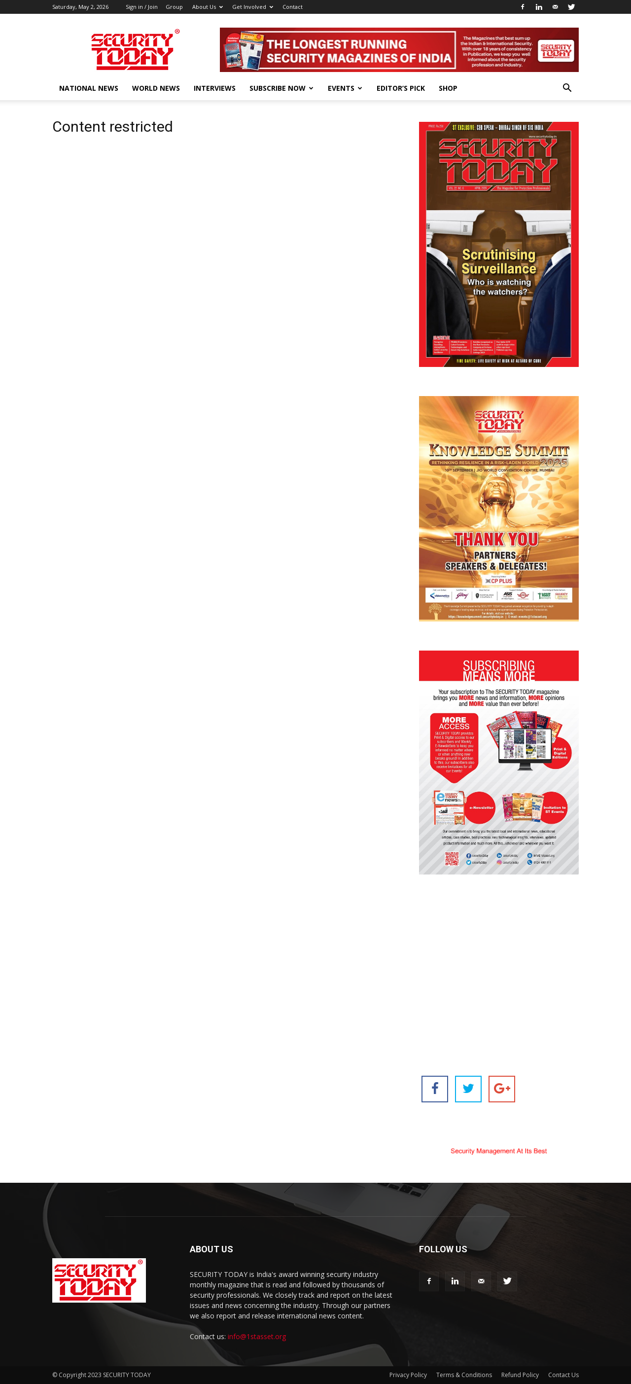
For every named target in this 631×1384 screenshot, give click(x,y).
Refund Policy (520, 1375)
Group (174, 6)
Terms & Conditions (464, 1375)
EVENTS (345, 88)
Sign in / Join (142, 6)
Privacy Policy (408, 1375)
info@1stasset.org (257, 1336)
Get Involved (252, 6)
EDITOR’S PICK (401, 88)
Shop (448, 88)
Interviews (215, 88)
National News (88, 88)
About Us (207, 6)
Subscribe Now (281, 88)
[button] (567, 89)
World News (156, 88)
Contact (292, 6)
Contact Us (563, 1375)
